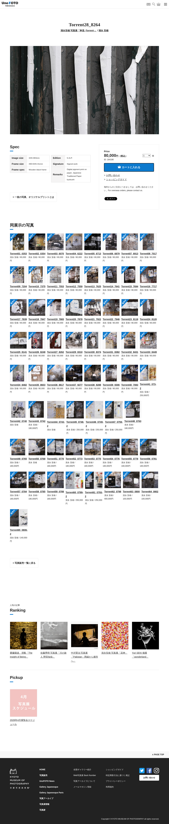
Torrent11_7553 (55, 286)
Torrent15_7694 (129, 286)
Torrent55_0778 (129, 458)
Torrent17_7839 (18, 319)
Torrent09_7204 (18, 286)
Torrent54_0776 (111, 458)
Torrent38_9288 (92, 385)
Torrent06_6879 (111, 253)
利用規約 (110, 787)
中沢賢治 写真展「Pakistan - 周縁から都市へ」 (84, 657)
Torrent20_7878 (74, 319)
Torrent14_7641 (111, 286)
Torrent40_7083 (129, 385)
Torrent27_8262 (55, 352)
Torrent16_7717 (148, 286)
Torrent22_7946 (111, 319)
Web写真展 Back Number (84, 775)
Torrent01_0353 (18, 253)
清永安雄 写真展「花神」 (114, 653)
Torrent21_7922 (92, 319)
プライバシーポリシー (116, 781)
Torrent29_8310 (74, 352)
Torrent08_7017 (148, 253)
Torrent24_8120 (148, 319)
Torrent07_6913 (129, 253)
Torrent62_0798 (112, 491)
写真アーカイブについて (84, 781)
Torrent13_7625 (92, 286)
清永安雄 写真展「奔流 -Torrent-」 (79, 30)
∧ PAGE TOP (158, 754)
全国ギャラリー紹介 (82, 769)
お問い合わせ (113, 175)
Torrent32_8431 (129, 352)
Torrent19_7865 (55, 319)
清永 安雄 (103, 30)
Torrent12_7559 (74, 286)
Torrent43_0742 (36, 421)
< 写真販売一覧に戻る (24, 563)
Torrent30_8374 (92, 352)
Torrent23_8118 (129, 319)
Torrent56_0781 (148, 458)
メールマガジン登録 (82, 787)
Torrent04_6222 (74, 253)
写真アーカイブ (46, 798)
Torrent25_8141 (18, 352)
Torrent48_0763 (132, 421)
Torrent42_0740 (18, 421)
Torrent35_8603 (36, 385)
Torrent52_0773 (74, 458)
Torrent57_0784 (18, 491)
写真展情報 (44, 804)
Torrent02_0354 (36, 253)
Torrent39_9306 (111, 385)
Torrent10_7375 (36, 286)
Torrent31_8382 (111, 352)
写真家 (42, 810)
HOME (42, 769)
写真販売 (43, 775)
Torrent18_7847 (36, 319)
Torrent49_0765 (18, 458)
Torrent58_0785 (36, 491)
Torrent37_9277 (74, 385)
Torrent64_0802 (149, 491)
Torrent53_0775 (92, 458)
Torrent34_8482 (18, 385)
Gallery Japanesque (48, 787)
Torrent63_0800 (131, 491)
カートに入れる (129, 167)
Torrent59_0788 (55, 491)
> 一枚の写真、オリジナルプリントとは (33, 197)
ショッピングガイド (116, 179)
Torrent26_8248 (36, 352)
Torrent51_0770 (55, 458)
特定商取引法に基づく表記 (118, 775)
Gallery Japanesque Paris (51, 793)
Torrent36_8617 (55, 385)
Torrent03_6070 (55, 253)
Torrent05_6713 (92, 253)
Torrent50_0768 (36, 458)
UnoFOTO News (46, 781)
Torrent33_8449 (148, 352)
